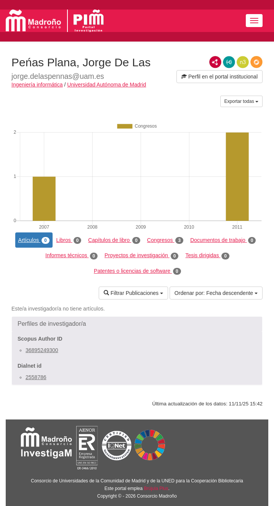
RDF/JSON (256, 62)
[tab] (137, 324)
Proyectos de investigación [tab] (141, 255)
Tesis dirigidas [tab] (207, 255)
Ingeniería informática (37, 85)
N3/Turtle (243, 62)
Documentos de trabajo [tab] (223, 240)
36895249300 (42, 350)
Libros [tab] (69, 240)
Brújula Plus (156, 488)
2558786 (36, 377)
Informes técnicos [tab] (71, 255)
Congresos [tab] (165, 240)
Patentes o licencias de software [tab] (137, 271)
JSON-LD (229, 62)
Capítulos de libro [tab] (114, 240)
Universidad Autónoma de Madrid (106, 85)
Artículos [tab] (34, 240)
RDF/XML (215, 62)
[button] (137, 324)
